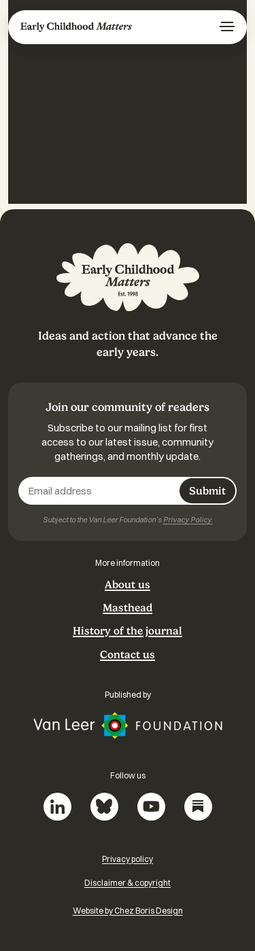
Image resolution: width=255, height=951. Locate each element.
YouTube (151, 807)
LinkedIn (57, 807)
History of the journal (127, 631)
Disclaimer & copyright (127, 883)
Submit (207, 491)
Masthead (127, 608)
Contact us (127, 655)
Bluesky (104, 807)
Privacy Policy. (188, 519)
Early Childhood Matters (76, 27)
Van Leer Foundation (128, 725)
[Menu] (227, 27)
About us (127, 585)
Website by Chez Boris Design (128, 910)
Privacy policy (127, 859)
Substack (198, 807)
